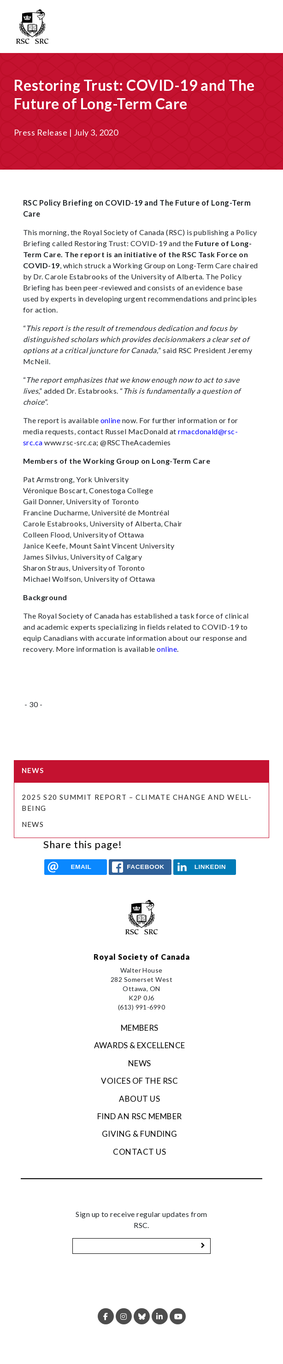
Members (140, 1028)
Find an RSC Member (139, 1116)
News (33, 824)
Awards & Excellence (139, 1045)
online (110, 420)
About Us (139, 1099)
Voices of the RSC (139, 1081)
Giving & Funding (139, 1134)
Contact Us (139, 1152)
